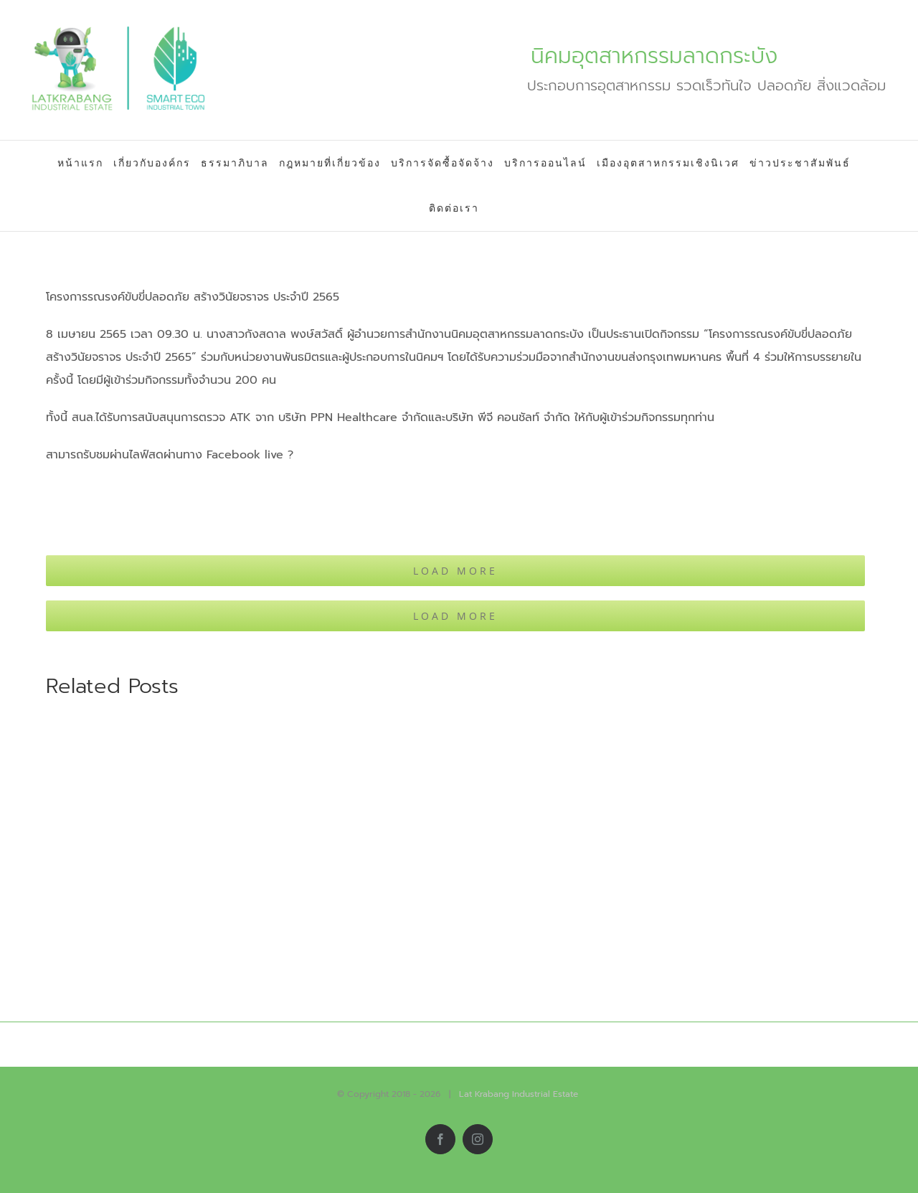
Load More (455, 570)
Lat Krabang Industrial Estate (518, 1094)
